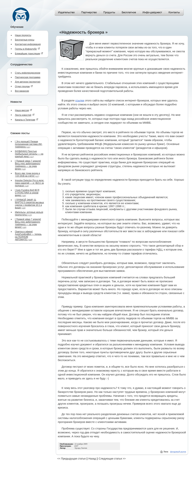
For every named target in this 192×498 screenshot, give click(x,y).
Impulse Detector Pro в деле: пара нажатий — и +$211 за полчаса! (29, 183)
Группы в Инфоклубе (27, 48)
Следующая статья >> (112, 458)
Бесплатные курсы (24, 39)
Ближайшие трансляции (29, 53)
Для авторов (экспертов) (27, 82)
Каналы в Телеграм (26, 119)
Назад (92, 458)
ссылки (79, 100)
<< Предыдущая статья (71, 458)
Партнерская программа (27, 77)
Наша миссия (23, 110)
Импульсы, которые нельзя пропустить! (29, 213)
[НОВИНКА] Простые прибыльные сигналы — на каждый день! (29, 154)
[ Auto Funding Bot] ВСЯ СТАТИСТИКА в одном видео (27, 193)
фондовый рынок (178, 452)
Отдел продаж (24, 86)
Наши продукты (23, 35)
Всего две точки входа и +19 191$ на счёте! (27, 174)
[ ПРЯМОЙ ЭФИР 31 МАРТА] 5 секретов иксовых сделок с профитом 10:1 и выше (29, 204)
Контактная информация (28, 44)
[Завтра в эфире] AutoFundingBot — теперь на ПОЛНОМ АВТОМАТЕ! (28, 235)
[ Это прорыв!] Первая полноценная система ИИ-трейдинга (28, 144)
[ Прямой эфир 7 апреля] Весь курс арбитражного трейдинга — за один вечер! (28, 223)
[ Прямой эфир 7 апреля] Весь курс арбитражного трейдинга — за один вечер (28, 165)
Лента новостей (25, 115)
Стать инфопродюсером (27, 73)
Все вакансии (22, 91)
